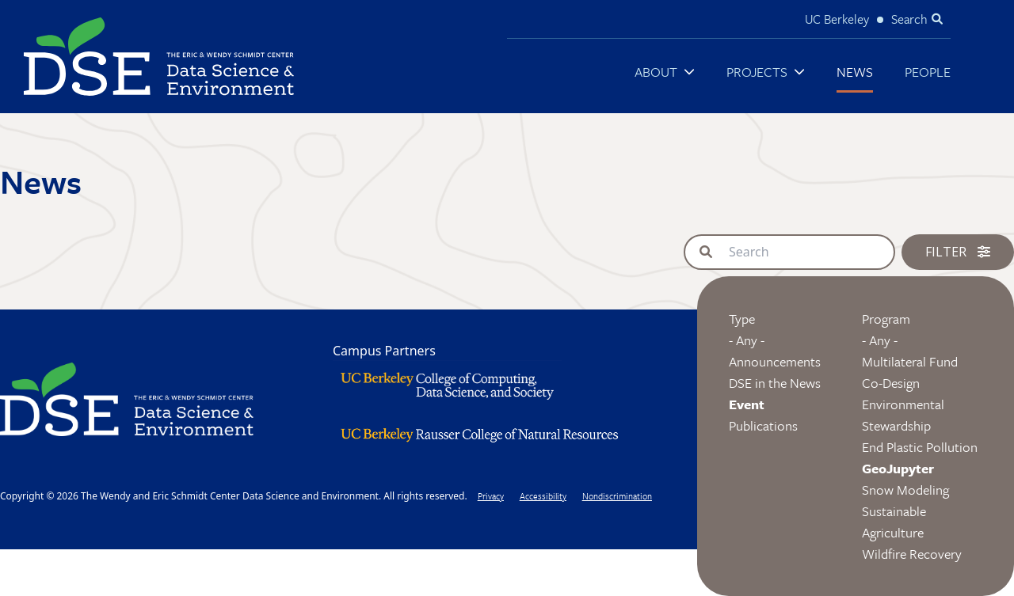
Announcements (775, 361)
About (656, 72)
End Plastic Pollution (920, 447)
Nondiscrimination (617, 496)
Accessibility (543, 496)
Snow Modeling (905, 489)
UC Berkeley (837, 18)
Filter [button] (957, 251)
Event (746, 404)
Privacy (491, 496)
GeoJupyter (898, 468)
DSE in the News (775, 383)
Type (742, 318)
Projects (756, 72)
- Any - (746, 340)
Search (909, 18)
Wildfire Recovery (912, 554)
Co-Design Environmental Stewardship (903, 404)
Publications (763, 425)
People (928, 72)
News (855, 72)
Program (886, 318)
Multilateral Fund (910, 361)
